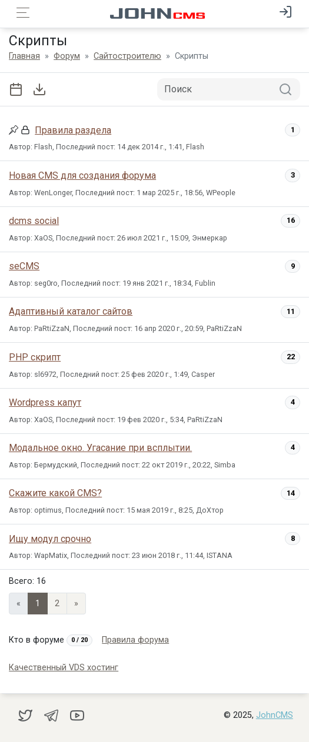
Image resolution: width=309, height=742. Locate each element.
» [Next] (76, 604)
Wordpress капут (45, 402)
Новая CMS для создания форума (82, 175)
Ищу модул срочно (50, 538)
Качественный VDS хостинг (63, 668)
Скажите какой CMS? (55, 493)
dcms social (34, 220)
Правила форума (135, 640)
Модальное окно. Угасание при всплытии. (100, 447)
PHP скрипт (35, 357)
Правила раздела (73, 130)
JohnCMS (274, 715)
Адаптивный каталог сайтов (70, 311)
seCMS (24, 266)
